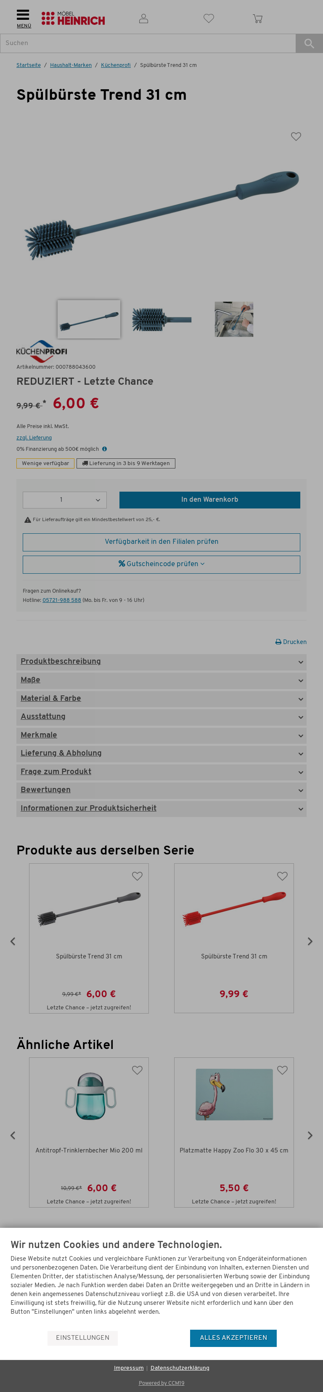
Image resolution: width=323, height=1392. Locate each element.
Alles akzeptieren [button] (233, 1338)
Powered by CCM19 (162, 1383)
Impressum (129, 1368)
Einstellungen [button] (82, 1338)
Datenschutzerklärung (180, 1368)
